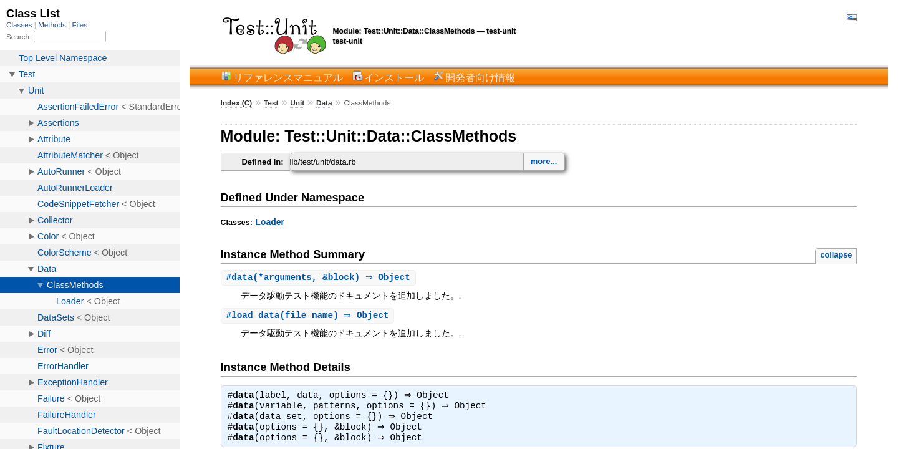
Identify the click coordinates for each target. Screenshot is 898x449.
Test (271, 103)
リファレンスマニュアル (288, 77)
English (852, 17)
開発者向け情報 (480, 77)
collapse (836, 254)
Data (324, 103)
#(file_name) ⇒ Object (309, 316)
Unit (297, 103)
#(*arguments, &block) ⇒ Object (319, 278)
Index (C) (237, 103)
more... (544, 161)
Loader (269, 222)
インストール (394, 77)
